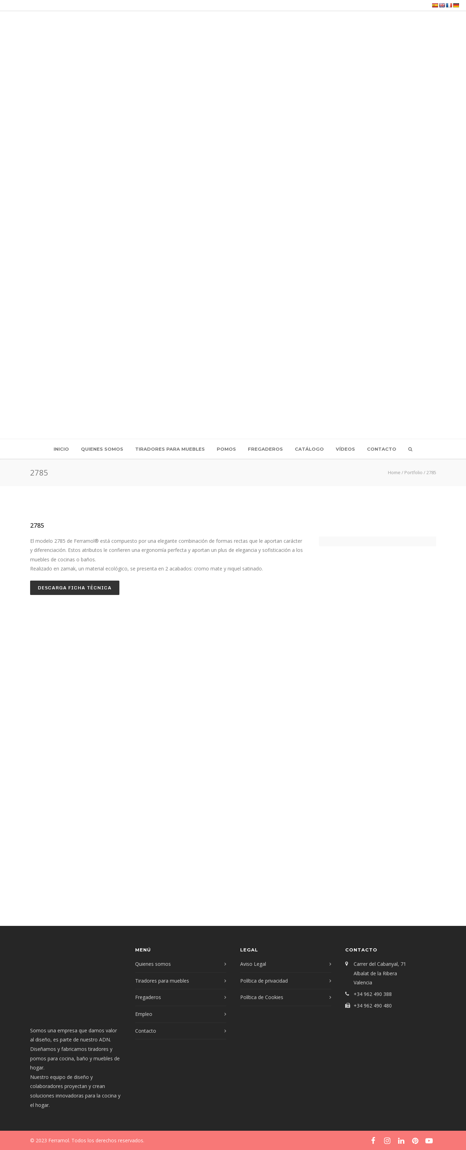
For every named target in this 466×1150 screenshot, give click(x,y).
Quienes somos (102, 449)
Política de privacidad (264, 980)
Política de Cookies (261, 997)
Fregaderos (265, 449)
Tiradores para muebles (170, 449)
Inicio (61, 449)
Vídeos (345, 449)
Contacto (381, 449)
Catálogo (309, 449)
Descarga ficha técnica (75, 587)
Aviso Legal (253, 964)
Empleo (143, 1014)
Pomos (226, 449)
